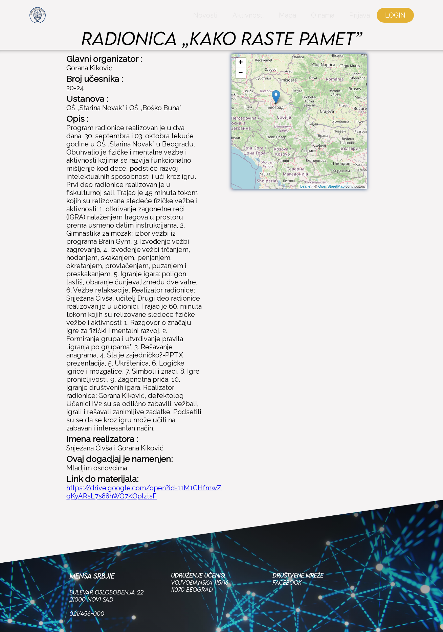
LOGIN (380, 19)
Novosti (190, 19)
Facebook (287, 543)
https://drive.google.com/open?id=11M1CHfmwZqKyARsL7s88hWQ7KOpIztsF (143, 492)
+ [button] (240, 63)
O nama (307, 19)
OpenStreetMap (331, 186)
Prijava (344, 19)
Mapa (272, 19)
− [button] (240, 73)
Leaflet (305, 186)
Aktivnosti (233, 19)
